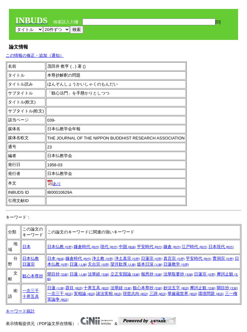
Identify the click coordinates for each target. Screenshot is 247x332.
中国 (127, 246)
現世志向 (135, 293)
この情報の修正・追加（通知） (35, 55)
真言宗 (174, 258)
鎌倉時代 (86, 246)
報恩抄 (151, 274)
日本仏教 (60, 246)
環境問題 (211, 293)
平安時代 (149, 246)
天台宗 (98, 264)
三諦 (158, 293)
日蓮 (78, 264)
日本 (26, 246)
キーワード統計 (20, 311)
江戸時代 (194, 246)
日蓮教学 (176, 264)
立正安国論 (125, 274)
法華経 (98, 274)
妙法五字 (176, 287)
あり (54, 183)
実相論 (84, 293)
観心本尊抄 (32, 276)
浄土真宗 (127, 258)
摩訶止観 (202, 287)
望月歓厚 (123, 264)
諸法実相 (109, 293)
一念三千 (30, 290)
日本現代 (221, 246)
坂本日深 (149, 264)
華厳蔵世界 (182, 293)
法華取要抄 (178, 274)
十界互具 (30, 296)
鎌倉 (172, 246)
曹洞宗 (223, 258)
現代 (108, 246)
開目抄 (58, 274)
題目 (74, 287)
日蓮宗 (28, 264)
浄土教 (102, 258)
